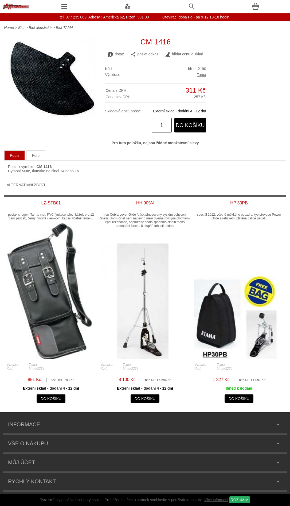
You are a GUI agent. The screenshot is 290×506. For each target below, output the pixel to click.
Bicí (21, 27)
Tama (201, 75)
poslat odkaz (145, 54)
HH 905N (145, 203)
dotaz (116, 54)
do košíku (190, 125)
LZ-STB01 (51, 203)
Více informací (216, 500)
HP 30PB (239, 203)
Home (9, 27)
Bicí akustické (40, 27)
